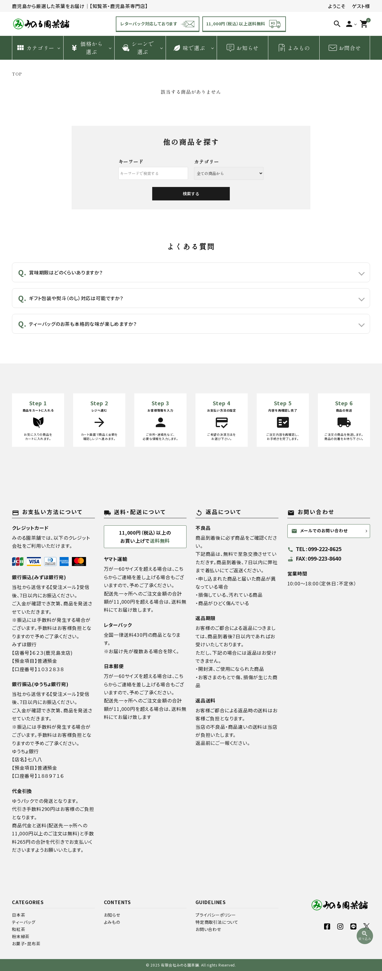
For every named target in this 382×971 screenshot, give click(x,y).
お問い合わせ (208, 929)
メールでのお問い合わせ (319, 530)
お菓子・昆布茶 (26, 944)
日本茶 (18, 915)
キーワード (131, 161)
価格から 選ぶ (86, 48)
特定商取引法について (216, 922)
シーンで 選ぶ (137, 48)
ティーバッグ (24, 922)
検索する (191, 194)
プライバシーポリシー (215, 915)
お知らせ (242, 47)
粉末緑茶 (21, 936)
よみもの (293, 47)
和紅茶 (18, 929)
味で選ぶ (188, 47)
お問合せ (344, 47)
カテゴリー (35, 47)
